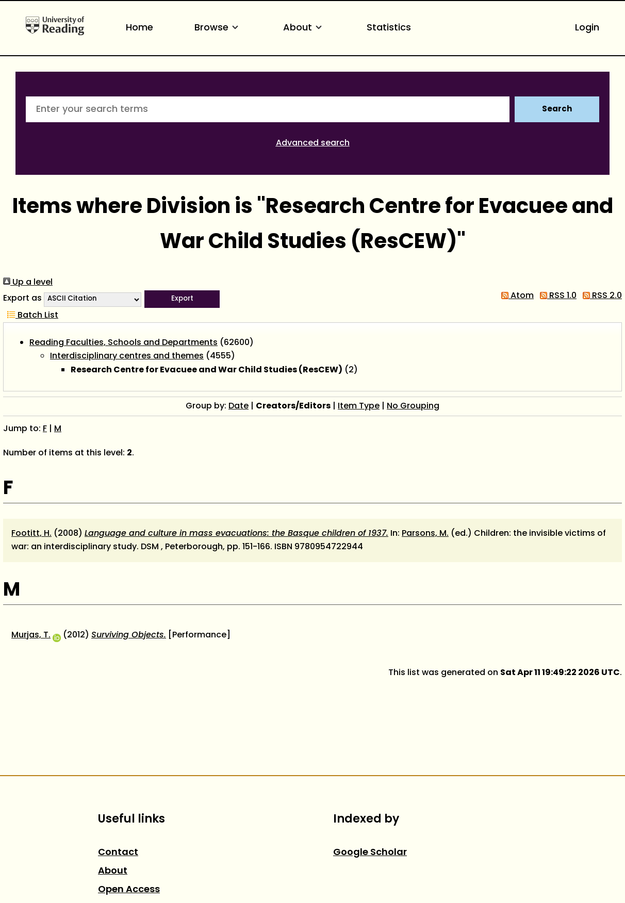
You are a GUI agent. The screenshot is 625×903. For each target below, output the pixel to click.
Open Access (129, 890)
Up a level (28, 282)
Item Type (359, 406)
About (304, 28)
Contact (118, 853)
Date (238, 406)
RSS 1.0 (556, 296)
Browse (218, 28)
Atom (515, 296)
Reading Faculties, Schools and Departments (123, 343)
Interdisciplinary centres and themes (127, 356)
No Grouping (413, 406)
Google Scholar (370, 853)
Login (587, 28)
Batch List (30, 315)
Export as (22, 298)
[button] (182, 299)
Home (139, 28)
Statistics (389, 28)
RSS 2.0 (600, 296)
